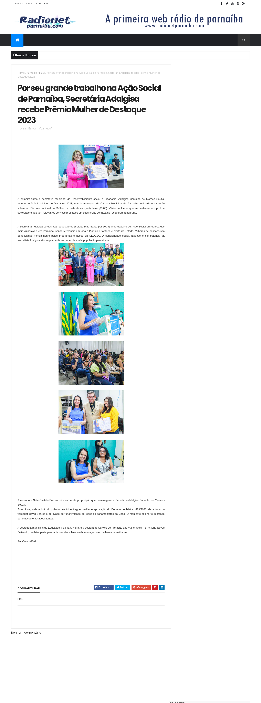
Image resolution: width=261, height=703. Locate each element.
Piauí (42, 73)
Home (21, 73)
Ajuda (29, 3)
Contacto (42, 3)
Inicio (18, 3)
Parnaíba (32, 73)
